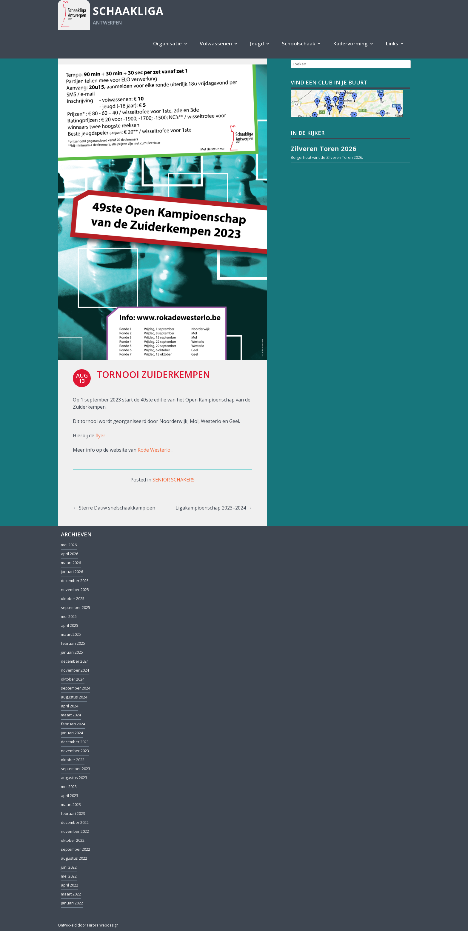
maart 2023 (71, 804)
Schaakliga (128, 11)
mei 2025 (69, 616)
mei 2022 (69, 876)
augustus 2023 (74, 777)
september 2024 (75, 688)
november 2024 (75, 670)
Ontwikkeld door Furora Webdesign (88, 925)
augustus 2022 (74, 858)
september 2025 (75, 607)
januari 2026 (72, 571)
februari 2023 (73, 813)
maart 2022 (71, 894)
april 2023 (69, 795)
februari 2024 (73, 724)
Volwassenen (216, 43)
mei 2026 (69, 544)
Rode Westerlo (154, 450)
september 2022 (75, 849)
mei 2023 (69, 786)
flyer (100, 435)
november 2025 (75, 589)
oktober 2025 (72, 598)
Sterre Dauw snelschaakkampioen (114, 507)
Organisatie (167, 43)
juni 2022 (69, 867)
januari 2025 (72, 652)
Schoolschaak (298, 43)
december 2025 (75, 580)
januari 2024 (72, 732)
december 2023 (75, 741)
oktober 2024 (72, 679)
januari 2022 (72, 903)
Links (392, 43)
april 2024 (69, 706)
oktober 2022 (72, 840)
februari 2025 (73, 643)
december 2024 (75, 661)
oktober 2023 (72, 759)
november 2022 (75, 831)
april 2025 (69, 625)
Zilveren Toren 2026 (344, 157)
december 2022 (75, 822)
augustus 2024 (74, 697)
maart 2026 (71, 562)
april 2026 (69, 553)
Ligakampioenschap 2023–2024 (214, 507)
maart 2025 (71, 634)
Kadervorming (350, 43)
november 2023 (75, 750)
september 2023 (75, 768)
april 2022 (69, 885)
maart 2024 (71, 715)
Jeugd (257, 43)
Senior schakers (174, 479)
